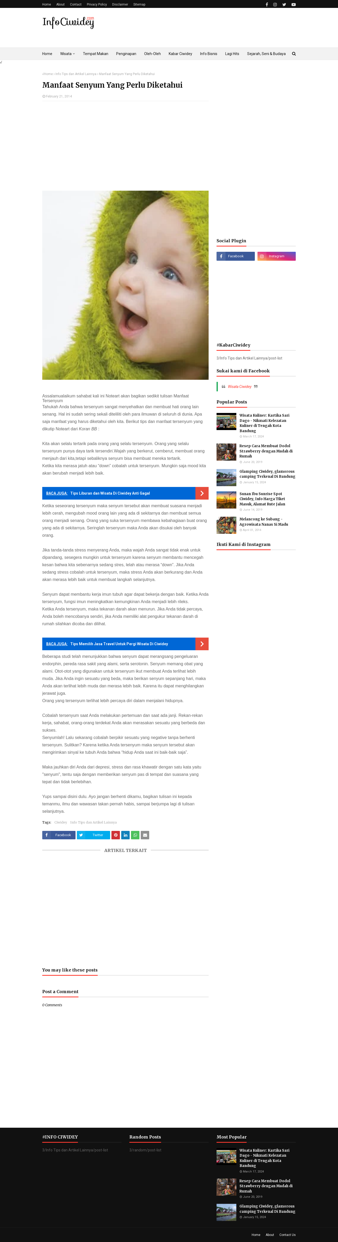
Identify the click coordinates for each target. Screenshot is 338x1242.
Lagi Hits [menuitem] (232, 54)
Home (46, 4)
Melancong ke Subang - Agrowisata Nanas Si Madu (264, 522)
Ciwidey (60, 822)
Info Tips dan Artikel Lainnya (75, 74)
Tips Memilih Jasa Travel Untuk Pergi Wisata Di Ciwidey (119, 644)
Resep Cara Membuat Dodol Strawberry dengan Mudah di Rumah (266, 451)
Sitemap (139, 4)
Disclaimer (120, 4)
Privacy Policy (97, 4)
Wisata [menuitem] (66, 54)
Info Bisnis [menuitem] (208, 54)
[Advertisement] (125, 148)
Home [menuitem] (47, 54)
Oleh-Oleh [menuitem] (152, 54)
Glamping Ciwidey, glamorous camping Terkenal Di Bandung (267, 474)
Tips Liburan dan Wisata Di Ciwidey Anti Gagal (110, 493)
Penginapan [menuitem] (126, 54)
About (60, 4)
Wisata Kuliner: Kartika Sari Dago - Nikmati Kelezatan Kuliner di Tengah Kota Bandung (264, 423)
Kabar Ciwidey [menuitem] (180, 54)
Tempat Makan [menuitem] (95, 54)
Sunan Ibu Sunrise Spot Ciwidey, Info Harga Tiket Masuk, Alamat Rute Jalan (262, 499)
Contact (76, 4)
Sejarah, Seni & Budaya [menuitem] (266, 54)
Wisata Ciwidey (239, 387)
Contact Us (287, 1235)
